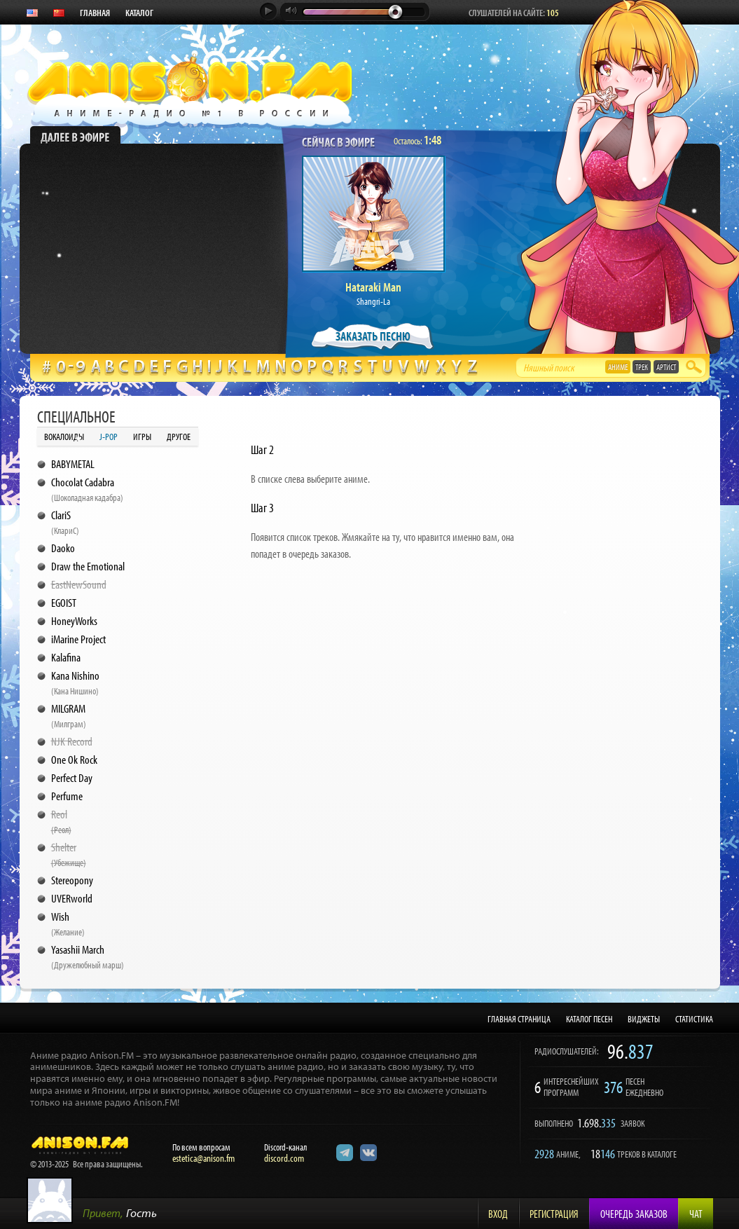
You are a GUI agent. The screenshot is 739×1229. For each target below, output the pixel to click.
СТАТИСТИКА (694, 1018)
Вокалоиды (64, 436)
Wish (68, 923)
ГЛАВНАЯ (95, 12)
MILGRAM (68, 715)
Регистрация (554, 1214)
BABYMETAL (73, 463)
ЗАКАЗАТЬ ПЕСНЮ (373, 336)
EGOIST (63, 602)
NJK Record (71, 741)
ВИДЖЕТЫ (644, 1018)
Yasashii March (87, 956)
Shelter (68, 854)
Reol (61, 821)
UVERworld (71, 898)
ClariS (65, 522)
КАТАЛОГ (139, 12)
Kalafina (66, 657)
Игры (142, 436)
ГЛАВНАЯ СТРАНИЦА (519, 1018)
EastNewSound (78, 584)
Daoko (63, 547)
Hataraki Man (373, 287)
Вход (498, 1214)
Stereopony (72, 879)
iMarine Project (78, 638)
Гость (141, 1212)
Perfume (67, 795)
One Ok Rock (74, 759)
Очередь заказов (634, 1214)
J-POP (108, 436)
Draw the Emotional (88, 565)
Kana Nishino (75, 682)
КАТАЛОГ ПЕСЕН (589, 1018)
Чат (696, 1214)
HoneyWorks (74, 620)
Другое (179, 436)
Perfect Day (71, 777)
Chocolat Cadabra (87, 489)
